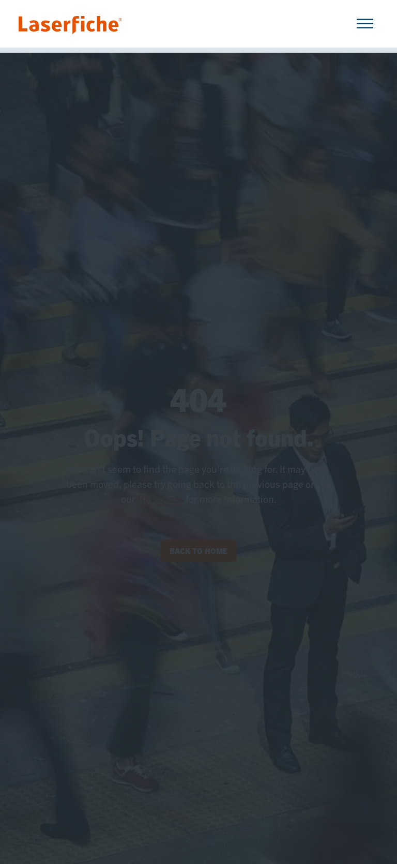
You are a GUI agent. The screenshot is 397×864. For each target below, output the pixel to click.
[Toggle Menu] (365, 23)
